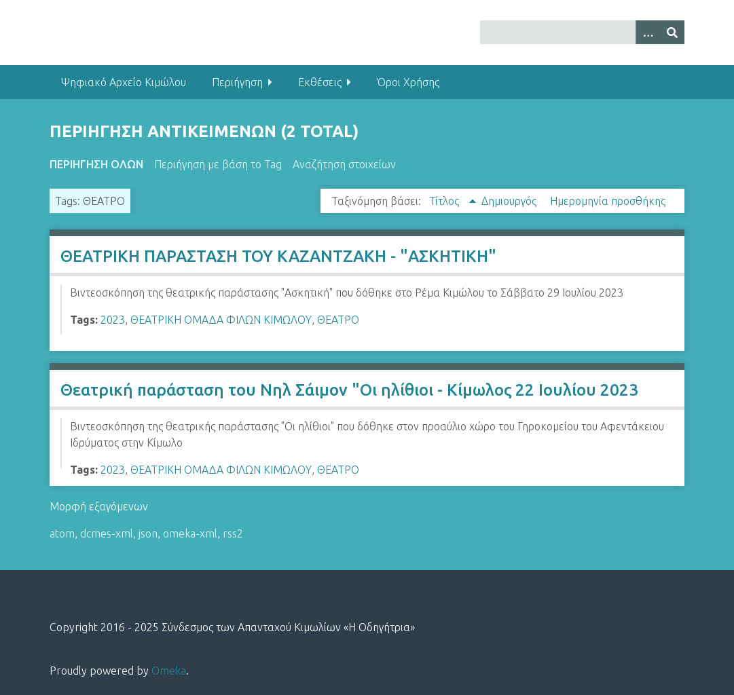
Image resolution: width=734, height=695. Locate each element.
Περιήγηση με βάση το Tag (218, 164)
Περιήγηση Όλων (96, 164)
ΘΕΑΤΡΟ (338, 320)
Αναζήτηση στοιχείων (344, 164)
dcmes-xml (106, 533)
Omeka (168, 670)
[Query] (582, 32)
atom (62, 533)
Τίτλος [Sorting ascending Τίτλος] (445, 201)
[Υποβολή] (672, 32)
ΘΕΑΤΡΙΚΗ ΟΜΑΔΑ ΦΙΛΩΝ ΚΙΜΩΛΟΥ (221, 320)
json (148, 533)
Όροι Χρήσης (408, 82)
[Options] (648, 32)
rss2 (233, 533)
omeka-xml (190, 533)
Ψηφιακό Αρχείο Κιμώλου (123, 82)
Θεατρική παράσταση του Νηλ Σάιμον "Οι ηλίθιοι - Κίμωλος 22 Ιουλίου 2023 (349, 390)
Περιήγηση (237, 82)
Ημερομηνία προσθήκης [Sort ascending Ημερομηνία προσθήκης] (607, 201)
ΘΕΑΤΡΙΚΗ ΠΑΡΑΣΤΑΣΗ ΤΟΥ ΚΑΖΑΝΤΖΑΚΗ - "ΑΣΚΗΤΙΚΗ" (278, 256)
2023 (112, 320)
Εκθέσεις (320, 82)
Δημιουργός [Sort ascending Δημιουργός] (510, 201)
